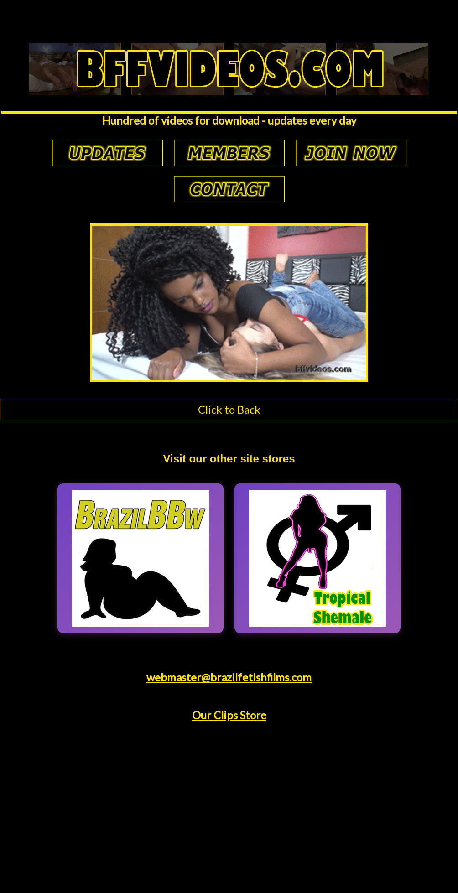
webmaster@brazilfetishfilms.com (229, 677)
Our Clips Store (229, 715)
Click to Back (229, 409)
